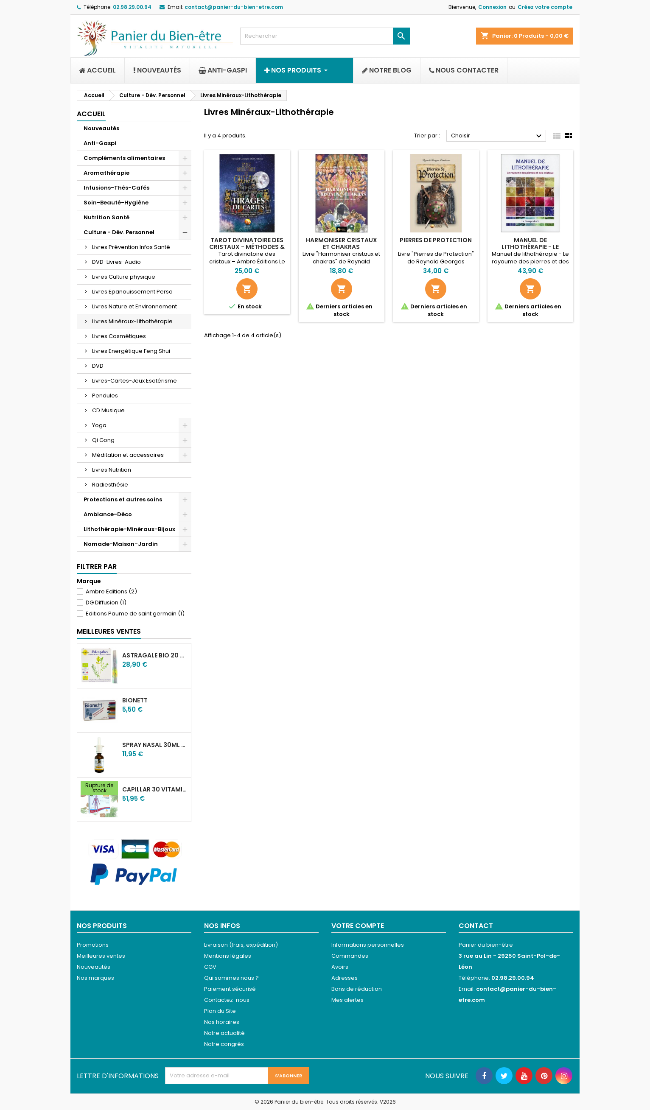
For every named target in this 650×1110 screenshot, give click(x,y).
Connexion (492, 7)
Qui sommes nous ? (231, 978)
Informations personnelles (367, 945)
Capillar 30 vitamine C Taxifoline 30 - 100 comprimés (155, 789)
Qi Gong (103, 440)
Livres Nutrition (111, 470)
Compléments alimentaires (124, 158)
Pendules (105, 395)
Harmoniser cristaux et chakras (341, 243)
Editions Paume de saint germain (135, 614)
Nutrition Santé (106, 217)
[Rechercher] (325, 36)
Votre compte (357, 926)
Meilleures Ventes (109, 631)
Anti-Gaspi (100, 143)
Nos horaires (221, 1022)
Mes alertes (347, 1000)
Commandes (349, 956)
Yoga (99, 425)
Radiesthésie (110, 485)
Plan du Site (220, 1011)
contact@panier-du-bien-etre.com (234, 7)
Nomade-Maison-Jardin (121, 544)
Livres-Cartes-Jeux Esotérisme (134, 381)
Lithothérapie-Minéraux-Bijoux (129, 529)
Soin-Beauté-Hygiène (116, 203)
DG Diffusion (106, 602)
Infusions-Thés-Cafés (116, 188)
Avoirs (339, 967)
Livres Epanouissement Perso (132, 292)
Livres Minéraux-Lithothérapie (132, 321)
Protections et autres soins (123, 499)
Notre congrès (224, 1044)
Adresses (344, 978)
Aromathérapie (106, 173)
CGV (210, 967)
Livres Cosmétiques (119, 336)
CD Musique (108, 410)
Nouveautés (101, 128)
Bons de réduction (356, 989)
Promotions (93, 945)
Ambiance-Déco (108, 514)
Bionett (135, 700)
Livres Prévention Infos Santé (131, 247)
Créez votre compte (545, 7)
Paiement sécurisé (230, 989)
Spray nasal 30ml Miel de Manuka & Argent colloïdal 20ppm (155, 744)
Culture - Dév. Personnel (119, 232)
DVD (98, 366)
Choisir (497, 136)
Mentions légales (227, 956)
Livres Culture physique (123, 277)
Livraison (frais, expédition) (241, 945)
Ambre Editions (111, 591)
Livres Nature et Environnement (134, 306)
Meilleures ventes (101, 956)
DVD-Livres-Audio (116, 262)
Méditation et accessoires (128, 455)
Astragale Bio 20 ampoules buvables (155, 655)
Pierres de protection (436, 240)
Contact (476, 926)
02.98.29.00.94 (132, 7)
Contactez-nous (226, 1000)
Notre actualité (224, 1033)
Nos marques (95, 978)
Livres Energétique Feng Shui (131, 351)
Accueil (91, 114)
